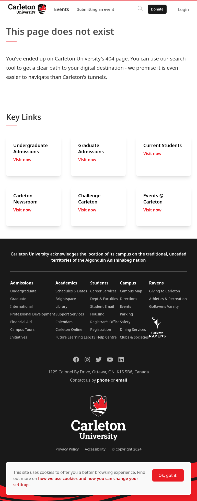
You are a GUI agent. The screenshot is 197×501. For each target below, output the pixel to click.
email (121, 380)
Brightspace (65, 298)
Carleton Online (68, 329)
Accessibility (95, 449)
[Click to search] (140, 9)
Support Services (69, 314)
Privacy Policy (66, 449)
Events (61, 9)
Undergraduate (23, 291)
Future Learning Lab (72, 337)
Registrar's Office (105, 321)
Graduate (18, 298)
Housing (97, 314)
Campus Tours (22, 329)
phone (104, 380)
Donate (157, 9)
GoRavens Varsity (164, 306)
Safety (125, 321)
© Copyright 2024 (127, 449)
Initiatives (18, 337)
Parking (126, 314)
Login (183, 9)
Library (61, 306)
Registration (100, 329)
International (21, 306)
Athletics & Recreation (168, 298)
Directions (128, 298)
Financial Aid (21, 321)
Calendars (64, 321)
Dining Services (133, 329)
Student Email (102, 306)
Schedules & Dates (71, 291)
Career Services (103, 291)
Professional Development (32, 314)
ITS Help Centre (103, 337)
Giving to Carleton (164, 291)
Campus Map (131, 291)
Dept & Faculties (104, 298)
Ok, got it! (168, 475)
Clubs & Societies (134, 337)
